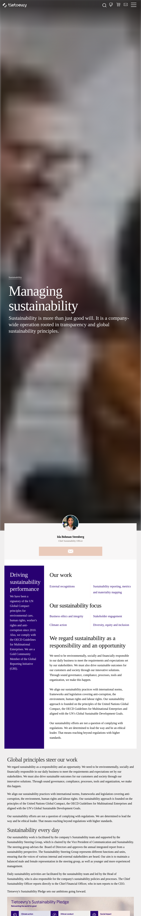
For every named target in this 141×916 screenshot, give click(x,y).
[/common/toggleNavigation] (134, 5)
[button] (111, 4)
